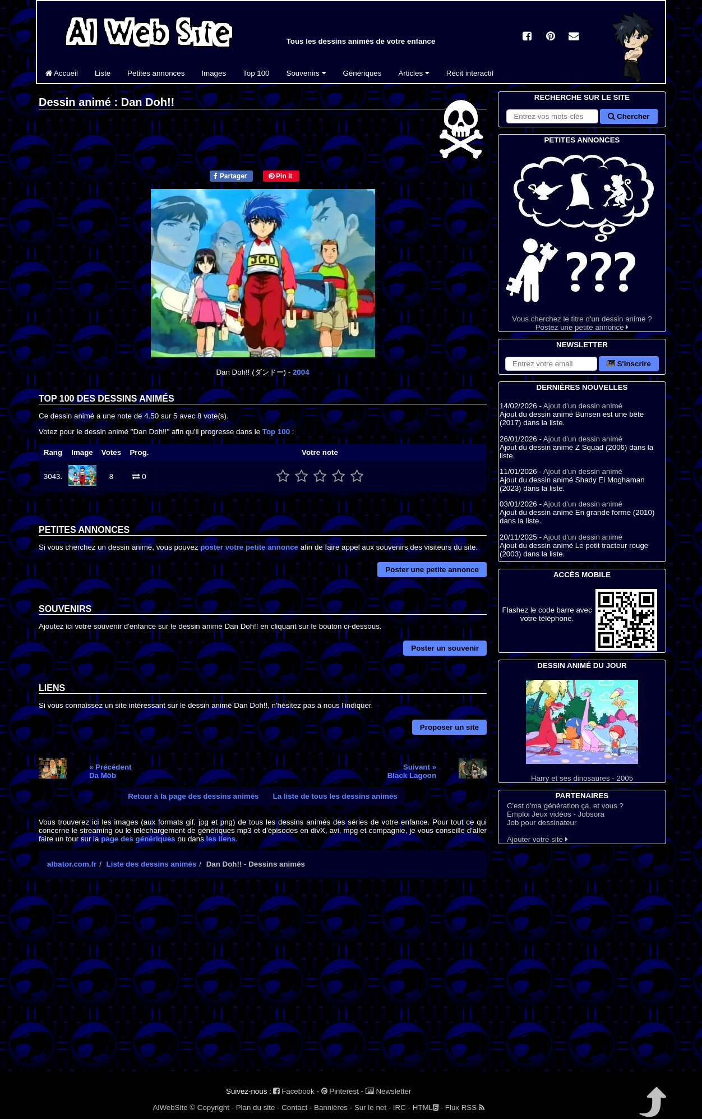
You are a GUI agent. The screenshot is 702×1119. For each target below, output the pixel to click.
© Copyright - (212, 1107)
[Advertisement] (263, 984)
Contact (294, 1107)
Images (213, 73)
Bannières (331, 1107)
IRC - (401, 1107)
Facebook (293, 1091)
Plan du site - (258, 1107)
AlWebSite (170, 1107)
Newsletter (389, 1091)
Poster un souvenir (445, 648)
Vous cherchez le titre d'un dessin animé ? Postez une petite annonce (582, 238)
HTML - (428, 1107)
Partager (230, 176)
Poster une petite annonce (432, 569)
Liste (102, 73)
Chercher (628, 116)
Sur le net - (372, 1107)
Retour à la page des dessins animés (193, 796)
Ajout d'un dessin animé (582, 406)
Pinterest (340, 1091)
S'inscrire (629, 364)
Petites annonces (155, 73)
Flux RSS (464, 1107)
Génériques (362, 73)
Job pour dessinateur (541, 822)
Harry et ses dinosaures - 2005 (582, 731)
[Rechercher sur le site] (552, 116)
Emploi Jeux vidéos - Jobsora (555, 814)
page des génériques (138, 839)
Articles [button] (413, 73)
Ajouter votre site (537, 839)
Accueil (61, 73)
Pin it (281, 176)
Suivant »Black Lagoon (411, 771)
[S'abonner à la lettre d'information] (551, 364)
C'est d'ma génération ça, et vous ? (565, 806)
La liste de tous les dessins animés (335, 796)
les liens (221, 839)
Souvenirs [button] (306, 73)
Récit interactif (469, 73)
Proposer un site (449, 727)
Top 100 (256, 73)
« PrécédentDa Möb (110, 771)
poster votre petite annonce (249, 547)
